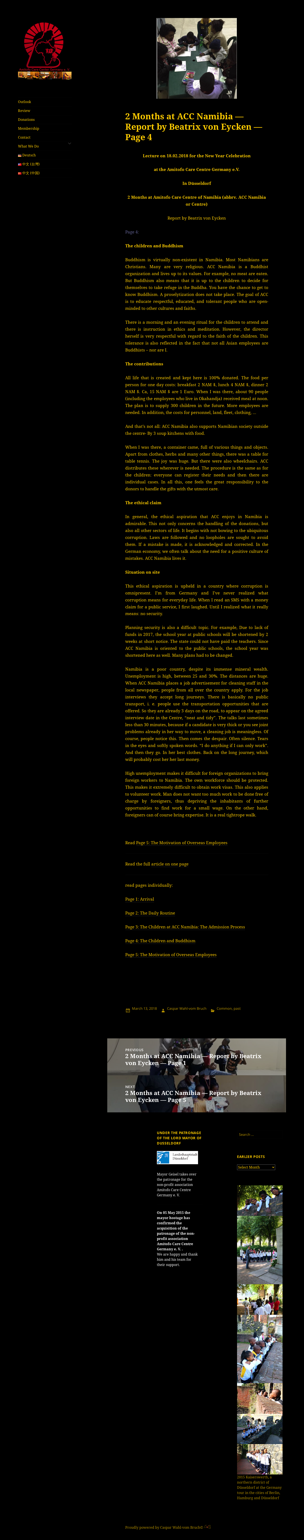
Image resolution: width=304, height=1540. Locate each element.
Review (24, 110)
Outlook (24, 101)
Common (224, 1008)
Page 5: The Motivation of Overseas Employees (182, 843)
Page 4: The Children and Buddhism (160, 941)
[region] (45, 75)
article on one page (170, 864)
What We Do (28, 146)
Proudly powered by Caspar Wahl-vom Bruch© (164, 1527)
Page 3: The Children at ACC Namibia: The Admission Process (185, 927)
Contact (24, 137)
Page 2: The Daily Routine (150, 913)
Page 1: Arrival (139, 899)
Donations (26, 119)
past (237, 1008)
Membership (28, 128)
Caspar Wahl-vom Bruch (186, 1008)
